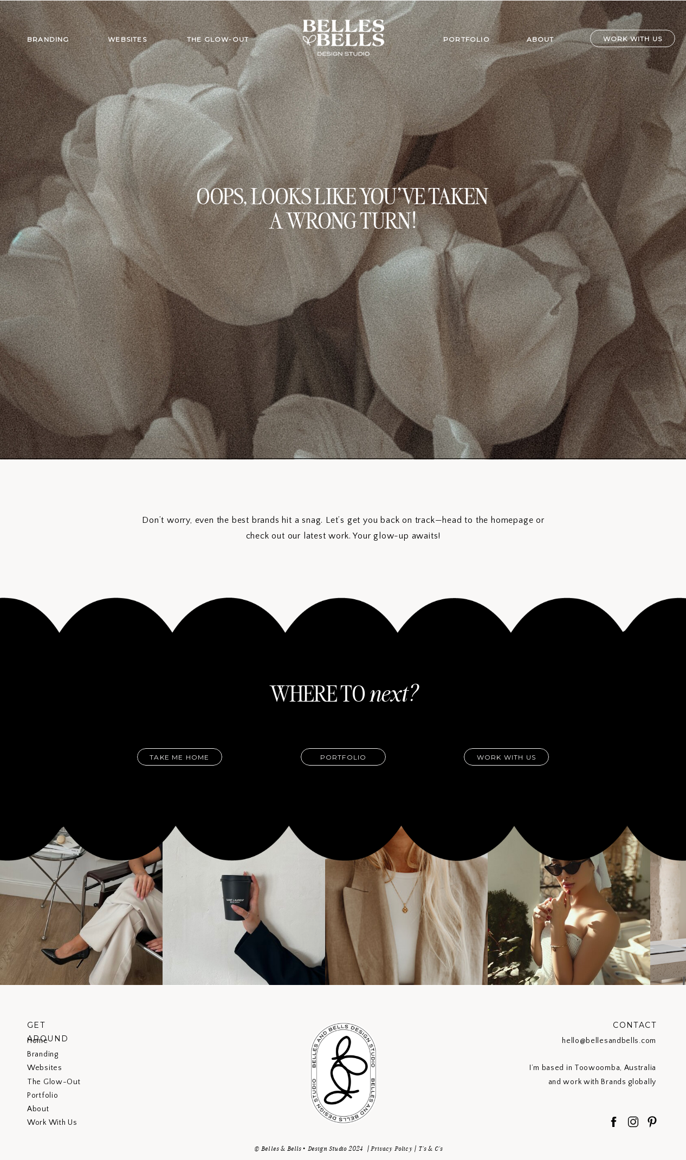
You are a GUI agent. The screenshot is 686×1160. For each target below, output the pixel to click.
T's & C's (430, 1148)
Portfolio (42, 1095)
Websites (44, 1068)
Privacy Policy (391, 1148)
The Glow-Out (53, 1082)
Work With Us (52, 1122)
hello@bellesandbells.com (609, 1040)
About (38, 1109)
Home (37, 1040)
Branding (43, 1054)
